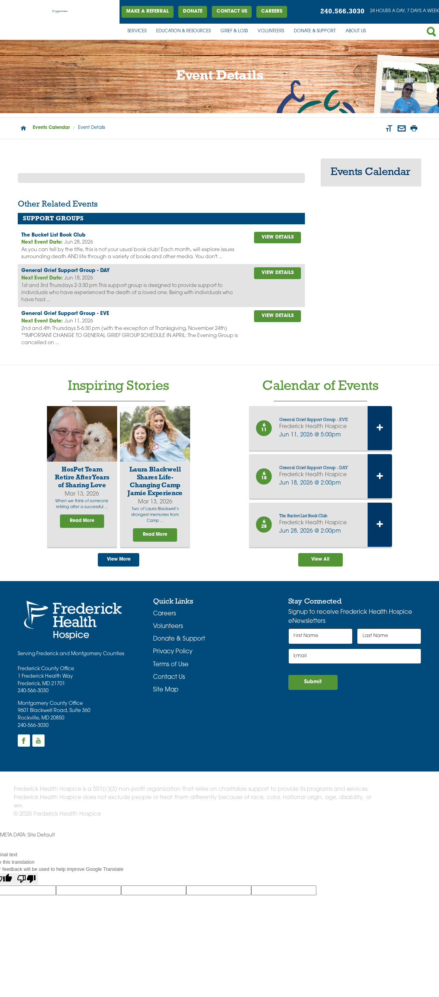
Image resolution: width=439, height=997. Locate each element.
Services (136, 31)
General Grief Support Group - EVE (65, 313)
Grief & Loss (234, 31)
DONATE (192, 11)
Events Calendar (51, 128)
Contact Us (232, 11)
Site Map (165, 690)
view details (278, 237)
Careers (271, 11)
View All (320, 559)
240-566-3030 (33, 691)
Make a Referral (147, 11)
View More (119, 559)
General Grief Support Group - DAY (65, 270)
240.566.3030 (342, 11)
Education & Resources (183, 31)
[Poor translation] (26, 879)
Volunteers (271, 31)
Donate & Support (315, 31)
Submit (312, 682)
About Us (356, 31)
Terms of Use (171, 665)
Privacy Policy (172, 652)
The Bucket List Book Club (53, 235)
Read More (82, 521)
